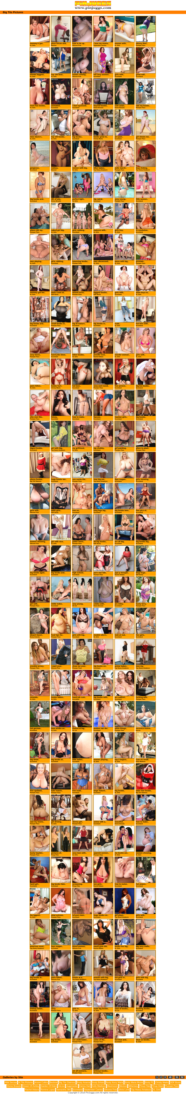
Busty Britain (98, 1082)
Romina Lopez (48, 1089)
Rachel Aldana (32, 1089)
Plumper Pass (172, 1086)
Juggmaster (72, 1086)
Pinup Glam (157, 1086)
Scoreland (78, 1089)
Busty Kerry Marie (114, 1082)
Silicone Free (110, 1089)
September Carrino (93, 1089)
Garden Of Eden (49, 1086)
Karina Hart (84, 1086)
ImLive (61, 1086)
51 (177, 1077)
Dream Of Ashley (31, 1086)
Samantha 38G (63, 1089)
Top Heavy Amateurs (141, 1089)
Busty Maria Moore (134, 1082)
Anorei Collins (41, 1082)
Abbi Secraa (11, 1082)
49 (170, 1077)
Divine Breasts (14, 1086)
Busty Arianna (83, 1082)
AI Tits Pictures (25, 1082)
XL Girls (157, 1089)
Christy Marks (162, 1082)
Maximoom (112, 1086)
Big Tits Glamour (67, 1082)
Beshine (53, 1082)
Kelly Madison (99, 1086)
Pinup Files (145, 1086)
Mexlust (123, 1086)
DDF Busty (175, 1082)
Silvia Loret (124, 1089)
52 (182, 1077)
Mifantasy (133, 1086)
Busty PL (149, 1082)
